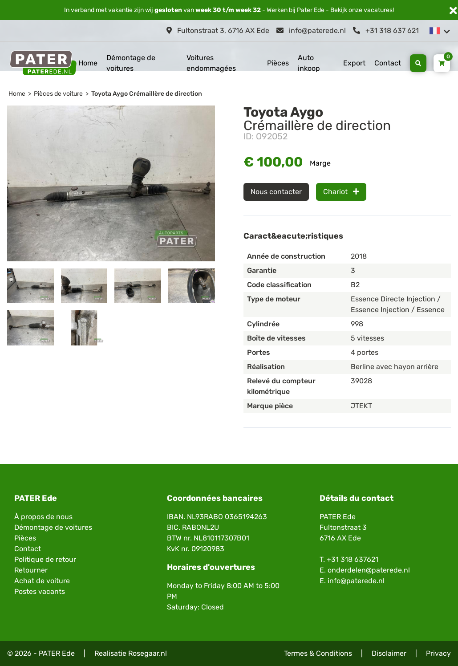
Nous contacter (276, 191)
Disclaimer (389, 653)
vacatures (378, 10)
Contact (387, 63)
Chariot (341, 191)
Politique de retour (45, 559)
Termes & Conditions (318, 653)
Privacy (438, 653)
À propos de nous (43, 516)
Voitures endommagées (211, 63)
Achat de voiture (42, 581)
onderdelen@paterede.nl (369, 570)
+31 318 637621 (352, 559)
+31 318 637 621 (386, 30)
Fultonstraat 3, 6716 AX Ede (217, 30)
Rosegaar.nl (147, 653)
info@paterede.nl (311, 30)
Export (354, 63)
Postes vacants (39, 591)
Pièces (278, 63)
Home (87, 63)
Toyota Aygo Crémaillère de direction (146, 93)
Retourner (31, 570)
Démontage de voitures (130, 63)
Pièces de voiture (58, 93)
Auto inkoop (309, 63)
